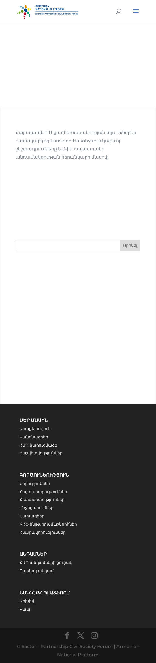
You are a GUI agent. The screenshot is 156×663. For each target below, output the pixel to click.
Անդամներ (33, 554)
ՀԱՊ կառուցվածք (38, 445)
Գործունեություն (44, 475)
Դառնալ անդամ (37, 570)
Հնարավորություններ (43, 532)
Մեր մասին (34, 420)
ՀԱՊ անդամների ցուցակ (46, 562)
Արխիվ (27, 601)
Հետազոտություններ (42, 499)
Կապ (25, 609)
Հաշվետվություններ (41, 453)
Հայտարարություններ (43, 491)
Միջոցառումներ (37, 508)
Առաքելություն (35, 428)
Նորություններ (35, 483)
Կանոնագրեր (34, 437)
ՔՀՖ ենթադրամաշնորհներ (48, 524)
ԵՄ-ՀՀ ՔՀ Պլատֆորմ (45, 593)
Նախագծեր (32, 516)
